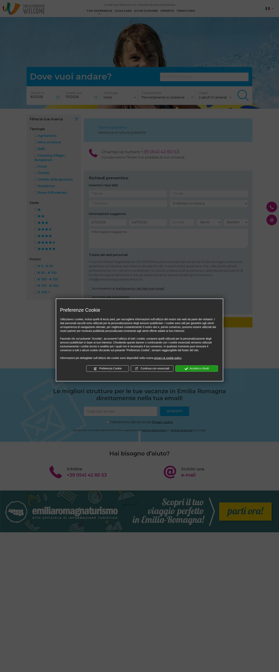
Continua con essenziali (152, 368)
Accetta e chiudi (197, 368)
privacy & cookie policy (168, 358)
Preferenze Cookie (107, 368)
